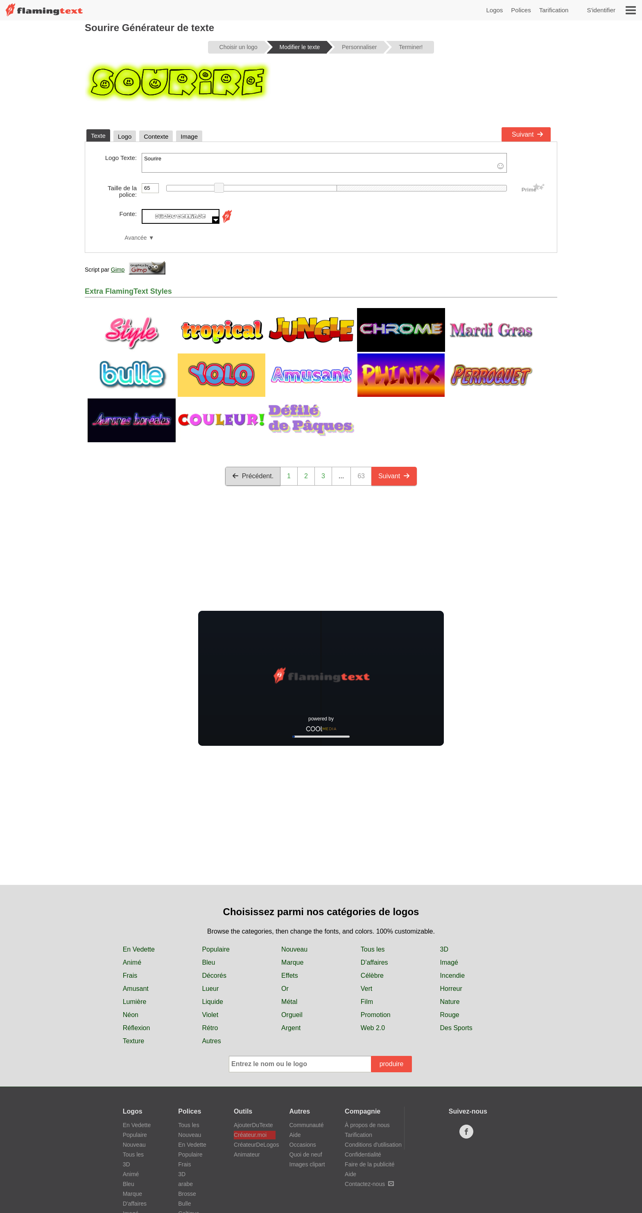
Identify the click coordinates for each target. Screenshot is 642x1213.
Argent (291, 1027)
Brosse (187, 1193)
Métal (289, 1001)
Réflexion (136, 1027)
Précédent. (253, 476)
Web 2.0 (373, 1027)
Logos (494, 10)
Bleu (208, 962)
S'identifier (601, 10)
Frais (130, 975)
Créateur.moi (250, 1135)
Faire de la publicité (369, 1164)
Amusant (136, 988)
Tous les (373, 949)
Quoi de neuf (305, 1154)
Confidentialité (363, 1154)
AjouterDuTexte (253, 1125)
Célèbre (372, 975)
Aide (295, 1135)
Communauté (306, 1125)
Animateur (247, 1154)
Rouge (449, 1014)
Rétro (210, 1027)
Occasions (302, 1144)
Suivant (527, 134)
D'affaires (374, 962)
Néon (130, 1014)
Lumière (135, 1001)
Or (285, 988)
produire (392, 1063)
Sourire (324, 162)
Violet (210, 1014)
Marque (292, 962)
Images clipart (307, 1164)
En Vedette (139, 949)
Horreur (451, 988)
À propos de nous (367, 1125)
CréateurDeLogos (255, 1144)
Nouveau (294, 949)
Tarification (554, 10)
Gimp (117, 269)
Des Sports (456, 1027)
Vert (366, 988)
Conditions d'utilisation (373, 1144)
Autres (211, 1040)
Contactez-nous (369, 1184)
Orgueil (292, 1014)
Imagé (449, 962)
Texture (133, 1040)
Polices (521, 10)
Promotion (376, 1014)
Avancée (135, 238)
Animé (132, 962)
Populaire (216, 949)
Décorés (214, 975)
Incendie (452, 975)
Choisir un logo (238, 47)
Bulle (184, 1203)
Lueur (210, 988)
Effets (289, 975)
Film (367, 1001)
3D (444, 949)
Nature (450, 1001)
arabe (185, 1184)
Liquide (212, 1001)
